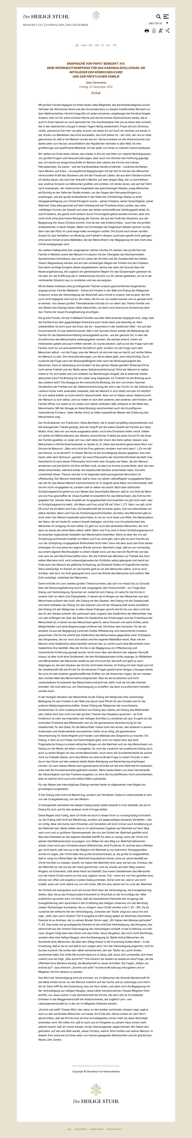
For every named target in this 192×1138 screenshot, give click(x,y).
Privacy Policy (114, 1129)
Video (96, 92)
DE (77, 45)
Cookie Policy (97, 1129)
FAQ (69, 1129)
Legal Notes (80, 1129)
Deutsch (156, 24)
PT (115, 45)
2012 (69, 25)
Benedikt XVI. (33, 25)
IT (103, 45)
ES (90, 45)
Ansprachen (55, 25)
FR (96, 45)
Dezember (80, 25)
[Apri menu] (165, 16)
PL (108, 45)
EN (84, 45)
